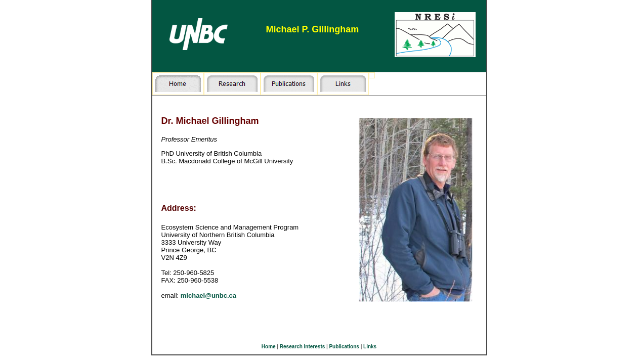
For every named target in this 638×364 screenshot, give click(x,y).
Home (269, 346)
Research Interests (302, 346)
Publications (344, 346)
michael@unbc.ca (208, 295)
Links (369, 346)
